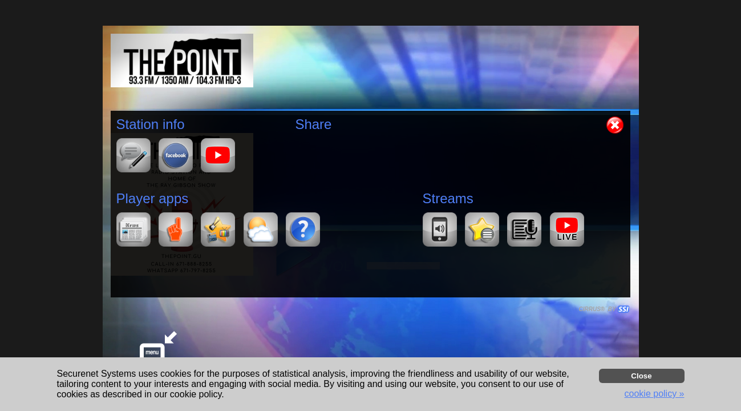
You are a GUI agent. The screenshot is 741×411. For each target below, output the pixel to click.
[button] (614, 125)
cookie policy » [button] (655, 393)
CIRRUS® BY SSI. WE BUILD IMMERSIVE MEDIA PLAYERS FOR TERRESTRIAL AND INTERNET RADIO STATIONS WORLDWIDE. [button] (599, 309)
